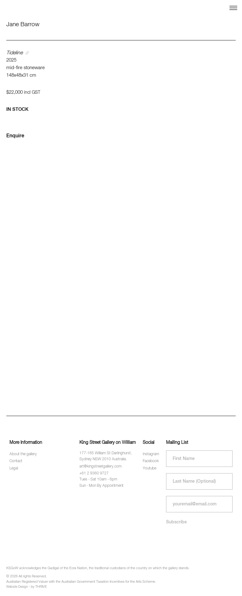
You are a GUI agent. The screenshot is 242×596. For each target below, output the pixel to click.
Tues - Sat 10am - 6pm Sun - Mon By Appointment (101, 482)
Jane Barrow (22, 24)
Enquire (15, 136)
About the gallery (23, 454)
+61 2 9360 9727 (94, 473)
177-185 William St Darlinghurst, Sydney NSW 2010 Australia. (105, 456)
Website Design (17, 586)
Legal (13, 468)
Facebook (151, 461)
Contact (15, 461)
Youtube (149, 468)
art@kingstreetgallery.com (100, 466)
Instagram (151, 454)
